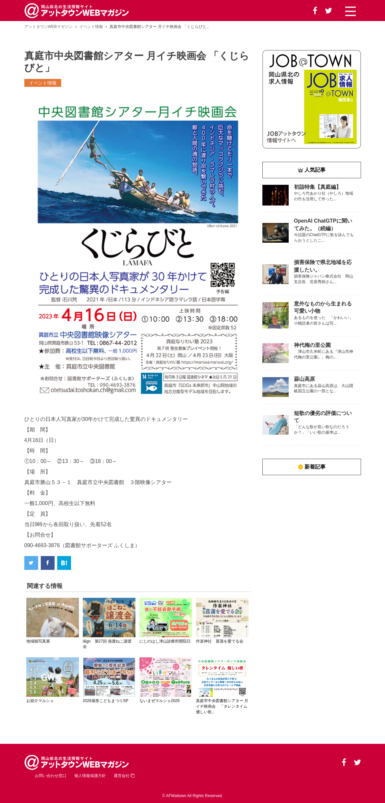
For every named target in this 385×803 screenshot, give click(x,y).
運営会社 (124, 775)
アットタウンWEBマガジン (48, 26)
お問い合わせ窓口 (50, 775)
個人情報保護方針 (90, 775)
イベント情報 (91, 26)
